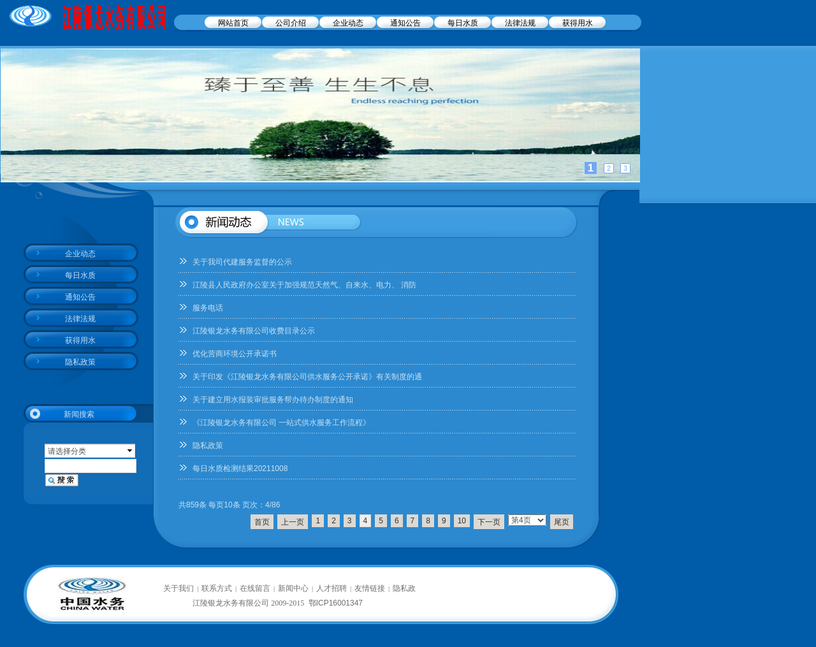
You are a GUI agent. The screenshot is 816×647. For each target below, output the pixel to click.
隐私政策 (208, 445)
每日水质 (463, 22)
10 (462, 520)
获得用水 (577, 22)
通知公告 (405, 22)
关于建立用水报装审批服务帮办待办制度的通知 (273, 399)
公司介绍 (290, 22)
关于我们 (178, 588)
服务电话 (208, 307)
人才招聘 (331, 588)
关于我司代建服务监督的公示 (242, 262)
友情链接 (369, 588)
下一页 (488, 522)
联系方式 (216, 588)
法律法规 (520, 22)
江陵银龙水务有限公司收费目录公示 (254, 330)
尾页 (561, 522)
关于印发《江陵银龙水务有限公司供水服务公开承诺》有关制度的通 (307, 376)
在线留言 (255, 588)
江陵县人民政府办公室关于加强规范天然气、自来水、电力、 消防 (304, 284)
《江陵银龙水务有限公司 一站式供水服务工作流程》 (281, 422)
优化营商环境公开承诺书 (235, 353)
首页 (262, 522)
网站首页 (233, 22)
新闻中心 (293, 588)
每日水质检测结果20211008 (240, 468)
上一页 (292, 522)
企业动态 (348, 22)
